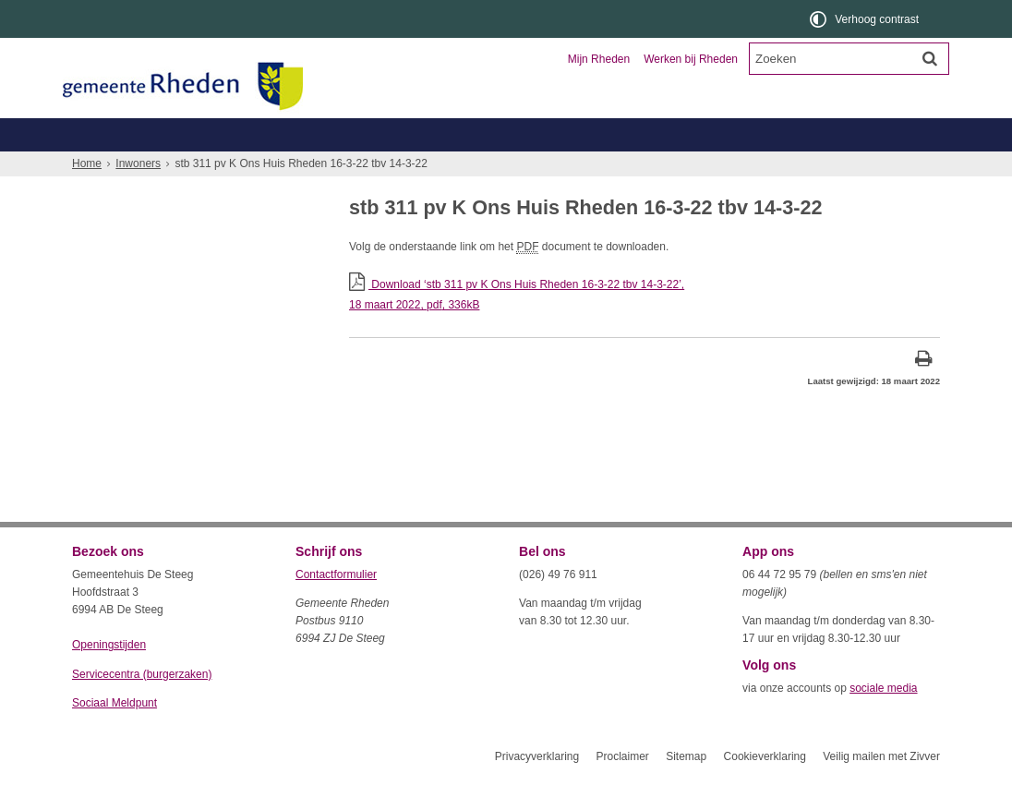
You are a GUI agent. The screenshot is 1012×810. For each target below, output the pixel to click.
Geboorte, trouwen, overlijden (292, 168)
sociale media (883, 721)
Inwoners (125, 134)
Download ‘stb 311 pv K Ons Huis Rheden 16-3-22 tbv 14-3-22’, (644, 329)
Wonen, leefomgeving (759, 168)
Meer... (866, 168)
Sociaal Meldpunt (114, 736)
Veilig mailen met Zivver (881, 789)
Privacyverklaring (537, 789)
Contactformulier (336, 607)
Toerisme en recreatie (581, 134)
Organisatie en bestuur (803, 134)
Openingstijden (109, 677)
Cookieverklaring (765, 789)
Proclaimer (622, 789)
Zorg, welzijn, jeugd (453, 168)
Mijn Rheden (599, 59)
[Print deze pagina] (923, 393)
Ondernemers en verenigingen (327, 134)
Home (87, 196)
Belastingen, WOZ (134, 168)
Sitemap (686, 789)
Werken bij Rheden (691, 59)
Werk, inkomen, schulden (603, 168)
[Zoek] (930, 58)
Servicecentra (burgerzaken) (141, 707)
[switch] (865, 19)
